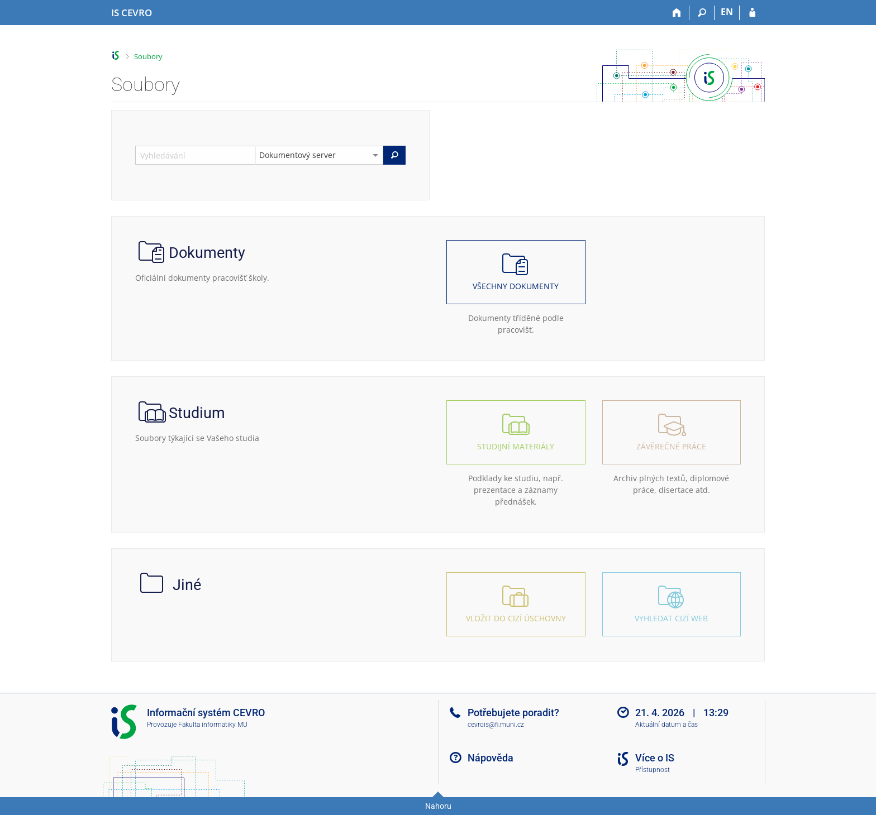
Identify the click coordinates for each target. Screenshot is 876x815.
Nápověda (490, 758)
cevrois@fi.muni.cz (496, 724)
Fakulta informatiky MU (212, 724)
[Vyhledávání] (702, 13)
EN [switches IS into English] (727, 12)
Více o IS (654, 758)
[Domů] (676, 13)
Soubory (148, 56)
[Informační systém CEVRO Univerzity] (131, 13)
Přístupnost (652, 770)
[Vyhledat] (394, 155)
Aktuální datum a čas (666, 724)
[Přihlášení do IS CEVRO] (752, 13)
